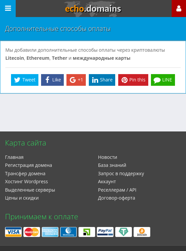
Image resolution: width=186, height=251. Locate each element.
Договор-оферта (116, 198)
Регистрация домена (28, 165)
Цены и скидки (22, 198)
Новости (107, 157)
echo (93, 9)
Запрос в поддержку (121, 173)
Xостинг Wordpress (26, 181)
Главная (14, 157)
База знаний (112, 165)
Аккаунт (107, 181)
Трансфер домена (25, 173)
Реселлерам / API (117, 190)
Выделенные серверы (30, 190)
